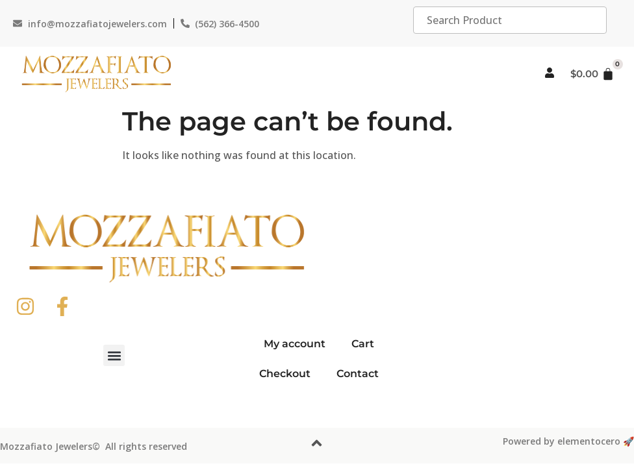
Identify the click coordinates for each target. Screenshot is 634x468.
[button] (114, 355)
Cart (362, 344)
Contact (357, 373)
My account (294, 344)
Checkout (285, 373)
